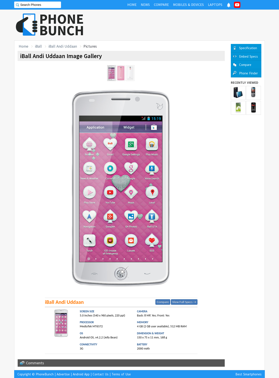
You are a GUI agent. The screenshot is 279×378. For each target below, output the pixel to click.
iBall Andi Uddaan (62, 46)
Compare (163, 302)
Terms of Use (121, 374)
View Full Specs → (184, 302)
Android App (81, 374)
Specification (248, 48)
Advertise (63, 374)
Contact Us (101, 374)
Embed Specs (248, 56)
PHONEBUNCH (61, 24)
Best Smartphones (248, 374)
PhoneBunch (45, 374)
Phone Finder (248, 73)
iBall (38, 46)
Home (23, 46)
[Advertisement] (185, 25)
